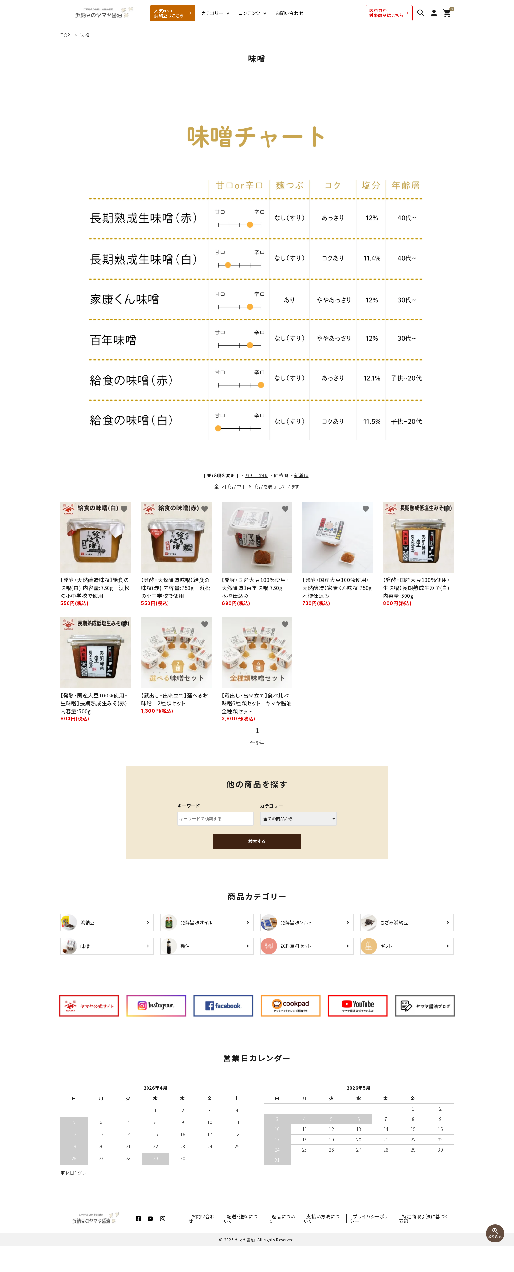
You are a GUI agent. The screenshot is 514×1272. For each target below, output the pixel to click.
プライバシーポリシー (376, 1244)
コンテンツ (250, 13)
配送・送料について (258, 1244)
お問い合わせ (289, 13)
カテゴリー (212, 13)
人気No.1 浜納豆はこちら (169, 13)
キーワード (188, 805)
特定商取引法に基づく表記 (426, 1244)
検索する (257, 841)
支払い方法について (331, 1244)
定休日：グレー (75, 1198)
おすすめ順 (256, 475)
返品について (294, 1244)
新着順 (301, 475)
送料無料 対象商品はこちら (386, 12)
